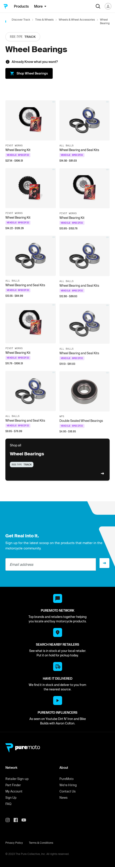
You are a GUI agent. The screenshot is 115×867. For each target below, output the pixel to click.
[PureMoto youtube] (26, 820)
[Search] (98, 6)
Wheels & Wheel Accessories (77, 19)
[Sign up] (104, 563)
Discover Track (21, 19)
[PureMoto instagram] (9, 820)
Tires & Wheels (44, 19)
